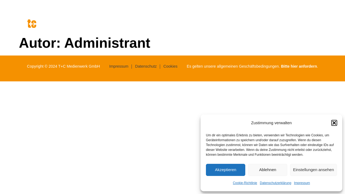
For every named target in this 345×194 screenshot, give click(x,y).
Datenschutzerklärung (275, 183)
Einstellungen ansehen (313, 169)
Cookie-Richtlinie (245, 183)
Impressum (302, 183)
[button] (334, 123)
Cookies (170, 66)
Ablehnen (267, 169)
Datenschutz (146, 66)
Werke (310, 26)
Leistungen (281, 26)
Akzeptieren (225, 169)
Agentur (250, 26)
